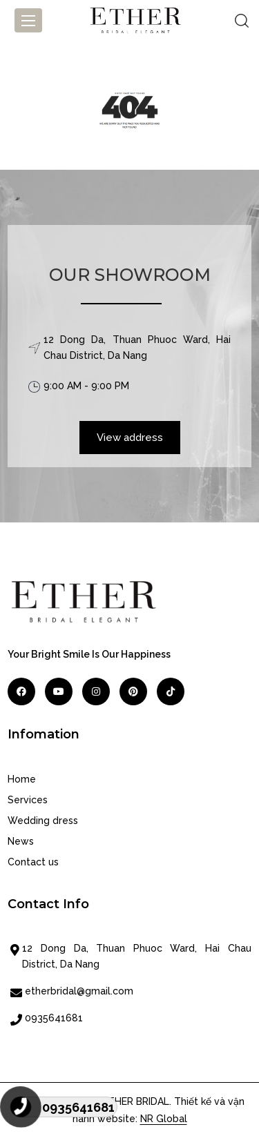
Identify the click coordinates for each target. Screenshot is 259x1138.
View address (130, 437)
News (21, 841)
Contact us (33, 861)
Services (28, 799)
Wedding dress (43, 820)
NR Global (163, 1118)
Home (22, 779)
